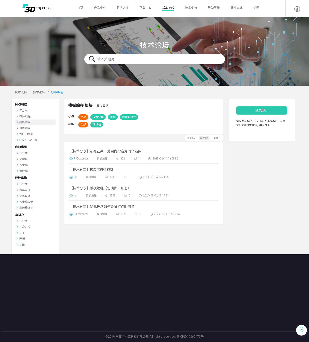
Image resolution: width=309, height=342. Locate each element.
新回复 (204, 138)
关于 (256, 7)
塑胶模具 (140, 287)
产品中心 (100, 7)
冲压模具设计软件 (147, 307)
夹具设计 (24, 196)
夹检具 (23, 159)
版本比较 (168, 7)
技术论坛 (39, 92)
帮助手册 (214, 7)
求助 (113, 117)
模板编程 (24, 122)
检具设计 (24, 190)
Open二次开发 (28, 140)
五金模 (23, 165)
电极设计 (140, 292)
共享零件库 (142, 302)
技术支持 (191, 7)
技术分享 (98, 117)
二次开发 (24, 227)
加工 (22, 233)
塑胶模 (23, 171)
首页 (80, 7)
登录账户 (262, 110)
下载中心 (145, 7)
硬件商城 (236, 7)
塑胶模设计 (26, 207)
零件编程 (24, 116)
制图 (22, 244)
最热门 (217, 138)
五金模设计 (26, 202)
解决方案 (123, 7)
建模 (22, 238)
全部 (83, 117)
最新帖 (191, 138)
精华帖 (96, 124)
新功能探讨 (129, 117)
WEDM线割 (26, 134)
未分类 (23, 110)
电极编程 (24, 128)
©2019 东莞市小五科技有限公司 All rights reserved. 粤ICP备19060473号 (154, 336)
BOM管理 (141, 297)
